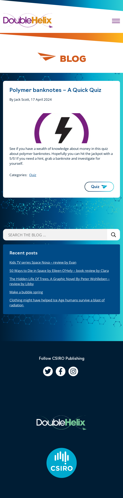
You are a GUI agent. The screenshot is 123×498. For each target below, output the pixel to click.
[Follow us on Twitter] (48, 371)
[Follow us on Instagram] (73, 371)
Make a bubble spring (26, 292)
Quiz (32, 175)
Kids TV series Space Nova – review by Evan (42, 262)
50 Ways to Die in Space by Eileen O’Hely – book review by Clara (59, 270)
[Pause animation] (47, 57)
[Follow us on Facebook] (60, 371)
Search (113, 234)
